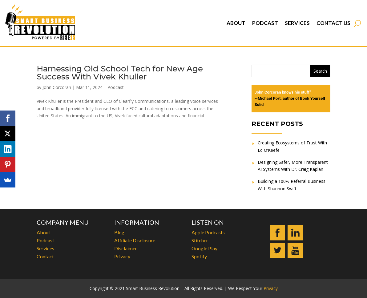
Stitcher (200, 240)
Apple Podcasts (208, 232)
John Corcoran (56, 87)
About (236, 23)
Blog (119, 232)
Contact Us (333, 23)
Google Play (204, 248)
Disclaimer (125, 248)
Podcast (265, 23)
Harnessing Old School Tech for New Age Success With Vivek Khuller (120, 73)
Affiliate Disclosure (134, 240)
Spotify (199, 256)
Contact (45, 256)
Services (297, 23)
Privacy (122, 256)
